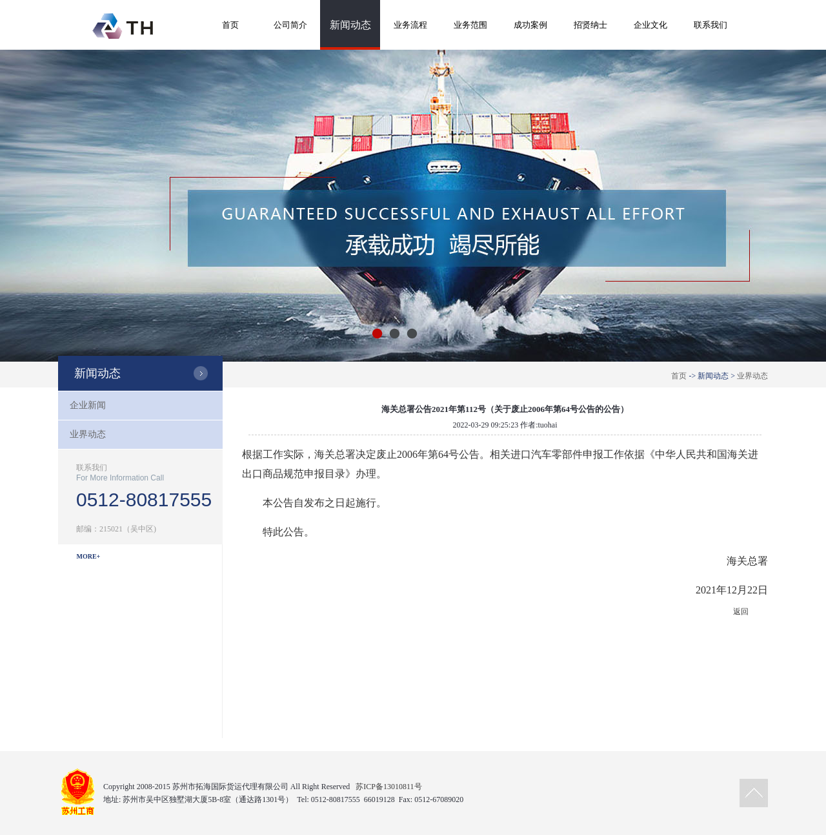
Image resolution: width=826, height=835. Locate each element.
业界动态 (752, 375)
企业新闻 (88, 405)
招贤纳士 (590, 25)
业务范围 (470, 25)
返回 (741, 611)
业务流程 (410, 25)
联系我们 (710, 25)
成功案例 (530, 25)
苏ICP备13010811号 (388, 786)
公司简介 (290, 25)
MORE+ (89, 556)
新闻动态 (350, 24)
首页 (230, 25)
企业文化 (650, 25)
